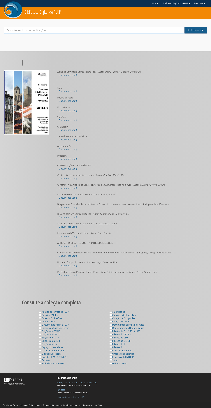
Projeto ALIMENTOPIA (122, 357)
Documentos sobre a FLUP (54, 324)
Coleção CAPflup (48, 315)
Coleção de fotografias (122, 318)
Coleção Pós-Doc (119, 321)
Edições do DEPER (120, 340)
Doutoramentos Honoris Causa (127, 327)
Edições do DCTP (49, 337)
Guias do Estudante (121, 350)
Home (155, 3)
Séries (114, 360)
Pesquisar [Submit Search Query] (195, 30)
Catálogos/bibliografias (123, 315)
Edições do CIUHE (49, 334)
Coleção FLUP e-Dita (50, 318)
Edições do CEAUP (49, 331)
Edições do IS (118, 347)
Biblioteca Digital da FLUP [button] (176, 3)
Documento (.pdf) (68, 75)
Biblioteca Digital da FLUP (42, 12)
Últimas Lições (118, 363)
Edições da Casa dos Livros (54, 327)
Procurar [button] (199, 3)
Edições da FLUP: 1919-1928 (125, 331)
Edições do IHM (48, 344)
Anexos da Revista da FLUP (54, 311)
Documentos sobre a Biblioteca (127, 324)
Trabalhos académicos (52, 363)
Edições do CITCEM (120, 334)
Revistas (44, 360)
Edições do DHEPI (49, 340)
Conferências (47, 321)
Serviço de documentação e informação (77, 382)
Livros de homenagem (51, 350)
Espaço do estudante (51, 347)
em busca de (117, 311)
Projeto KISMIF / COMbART (53, 357)
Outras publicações (50, 353)
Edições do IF (117, 344)
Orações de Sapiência (122, 353)
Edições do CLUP (119, 337)
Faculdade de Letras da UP (70, 396)
